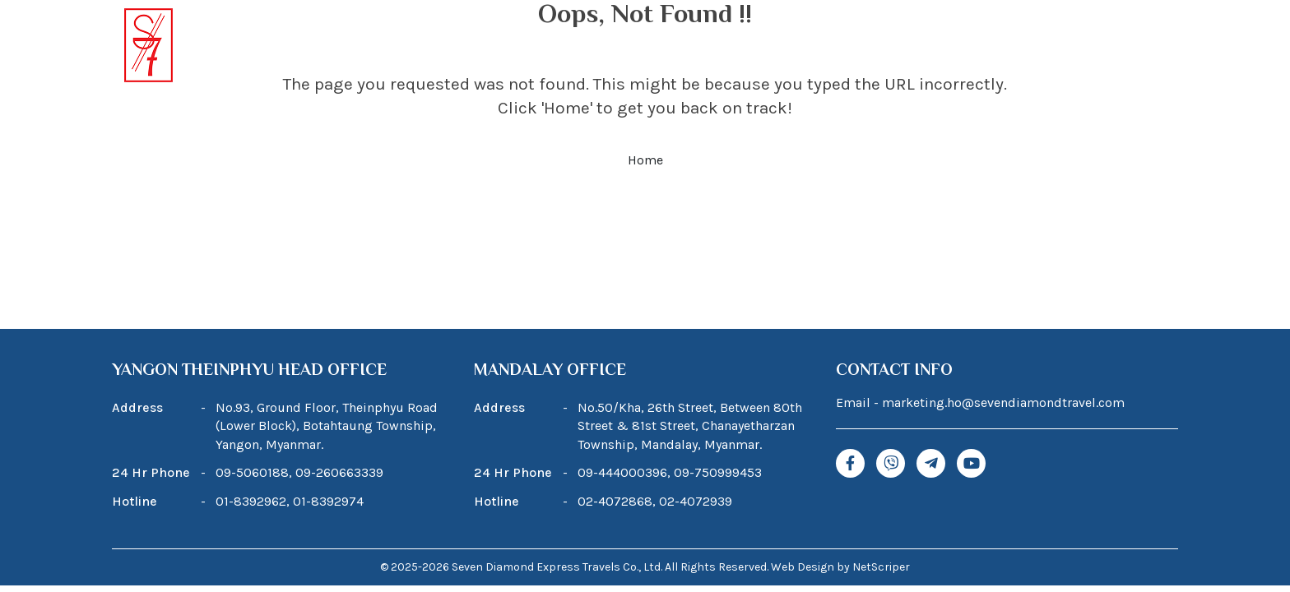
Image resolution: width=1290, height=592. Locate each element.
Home (413, 47)
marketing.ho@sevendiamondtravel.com (1003, 402)
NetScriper (881, 567)
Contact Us (1134, 47)
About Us (507, 47)
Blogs (865, 47)
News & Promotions (992, 47)
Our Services (762, 47)
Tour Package (621, 47)
